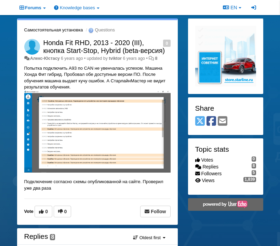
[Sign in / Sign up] (254, 7)
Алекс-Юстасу (45, 58)
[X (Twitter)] (200, 121)
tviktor (115, 58)
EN (232, 7)
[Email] (222, 121)
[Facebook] (211, 121)
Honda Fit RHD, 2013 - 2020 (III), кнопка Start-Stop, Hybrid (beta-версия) (104, 46)
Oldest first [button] (149, 237)
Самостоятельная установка (53, 29)
